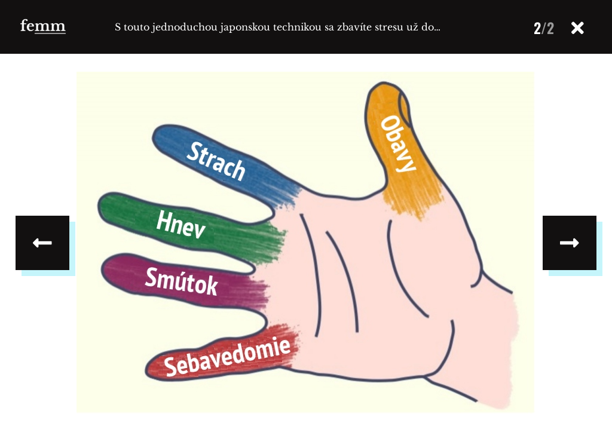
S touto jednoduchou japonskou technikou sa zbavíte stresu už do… (277, 27)
